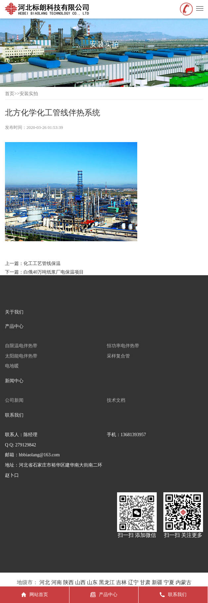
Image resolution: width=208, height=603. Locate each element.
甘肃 (145, 582)
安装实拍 (29, 93)
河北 (44, 582)
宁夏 (169, 582)
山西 (80, 582)
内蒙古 (183, 582)
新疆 (157, 582)
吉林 (121, 582)
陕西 (68, 582)
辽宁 (133, 582)
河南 (56, 582)
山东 (92, 582)
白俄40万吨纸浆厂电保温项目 (53, 272)
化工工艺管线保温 (42, 263)
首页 (9, 93)
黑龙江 (107, 582)
